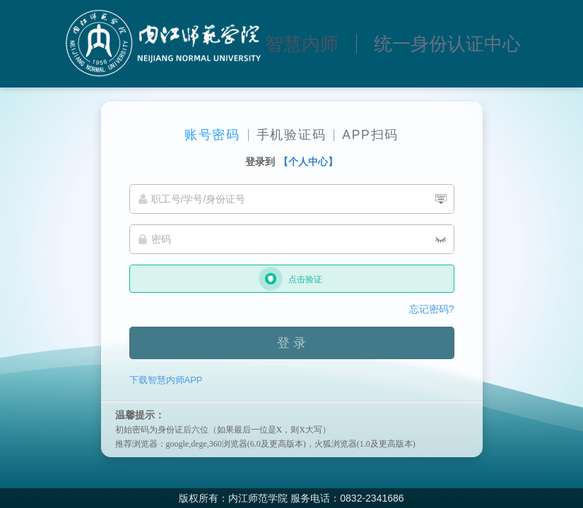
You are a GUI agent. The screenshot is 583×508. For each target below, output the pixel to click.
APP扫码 (370, 135)
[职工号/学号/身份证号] (292, 199)
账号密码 (212, 135)
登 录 (291, 343)
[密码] (292, 239)
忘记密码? (431, 309)
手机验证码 (291, 135)
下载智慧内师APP (166, 380)
